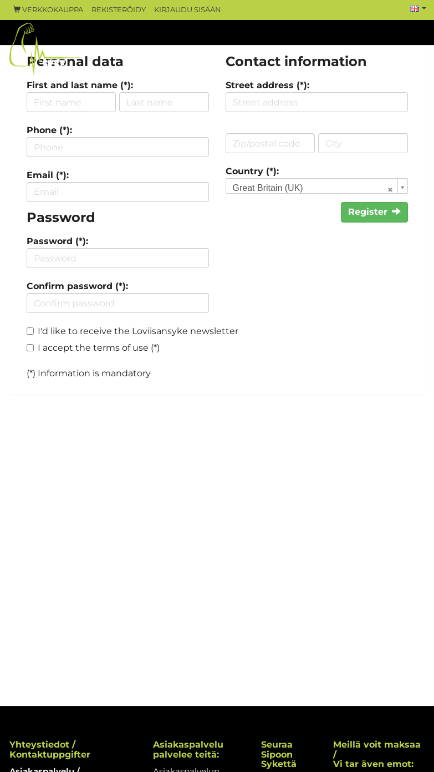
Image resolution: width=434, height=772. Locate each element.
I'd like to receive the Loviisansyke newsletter (138, 331)
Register (374, 211)
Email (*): (48, 175)
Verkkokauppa (48, 10)
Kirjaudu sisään (187, 10)
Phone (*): (49, 130)
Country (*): (252, 171)
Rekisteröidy (118, 10)
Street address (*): (267, 85)
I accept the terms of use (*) (99, 347)
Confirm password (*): (77, 286)
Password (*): (57, 241)
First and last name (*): (80, 85)
